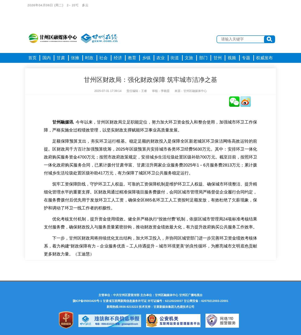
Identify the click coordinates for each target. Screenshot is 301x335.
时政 (89, 57)
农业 (160, 57)
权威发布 (264, 57)
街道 (175, 57)
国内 (46, 57)
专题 (246, 57)
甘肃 (61, 57)
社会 (103, 57)
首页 (32, 57)
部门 (203, 57)
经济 (118, 57)
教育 (132, 57)
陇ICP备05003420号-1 (87, 301)
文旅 (189, 57)
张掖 (75, 57)
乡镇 (146, 57)
